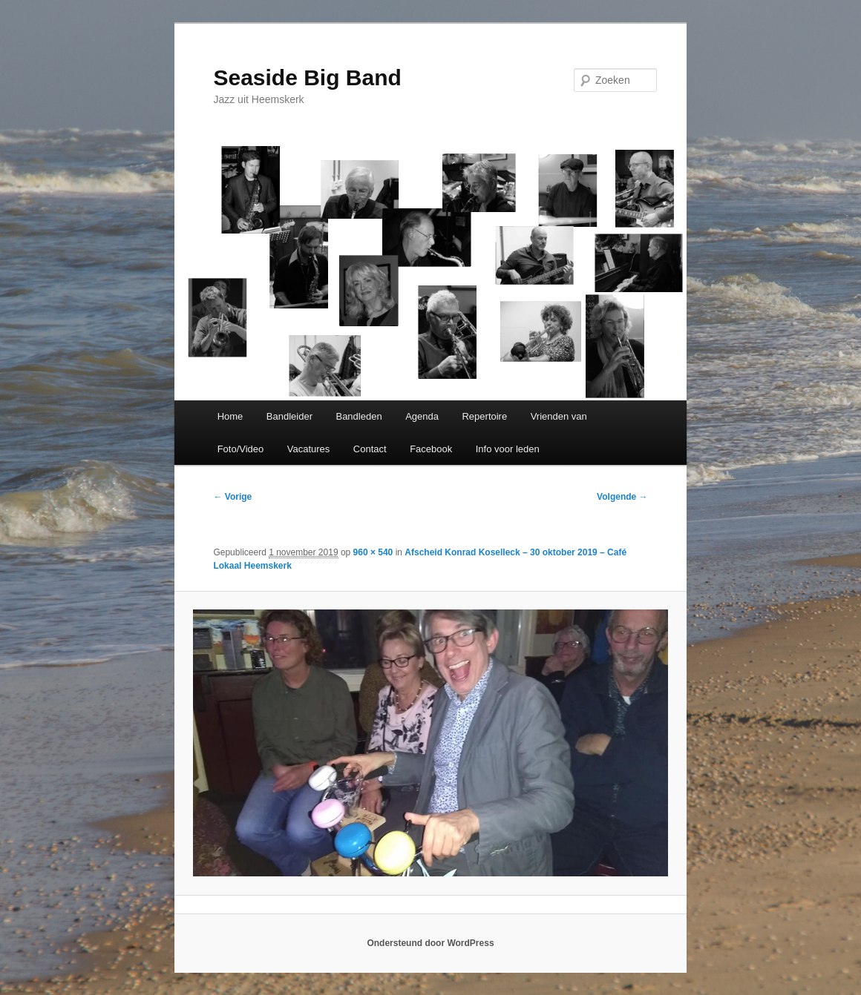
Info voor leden (508, 448)
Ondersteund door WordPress (430, 943)
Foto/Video (240, 448)
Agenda (422, 416)
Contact (370, 448)
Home (230, 416)
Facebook (431, 448)
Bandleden (358, 416)
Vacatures (308, 448)
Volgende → (622, 497)
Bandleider (289, 416)
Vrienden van (559, 416)
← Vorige (232, 497)
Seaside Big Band (307, 77)
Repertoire (484, 416)
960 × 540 (373, 552)
